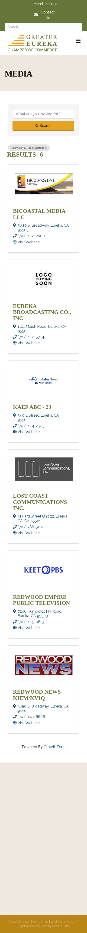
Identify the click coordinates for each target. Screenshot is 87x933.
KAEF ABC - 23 (32, 407)
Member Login (45, 4)
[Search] (43, 27)
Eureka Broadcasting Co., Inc (42, 312)
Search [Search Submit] (43, 125)
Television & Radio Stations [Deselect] (29, 147)
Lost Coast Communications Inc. (40, 502)
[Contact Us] (44, 15)
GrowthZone (54, 747)
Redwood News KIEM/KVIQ (37, 695)
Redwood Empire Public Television (41, 600)
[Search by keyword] (43, 114)
